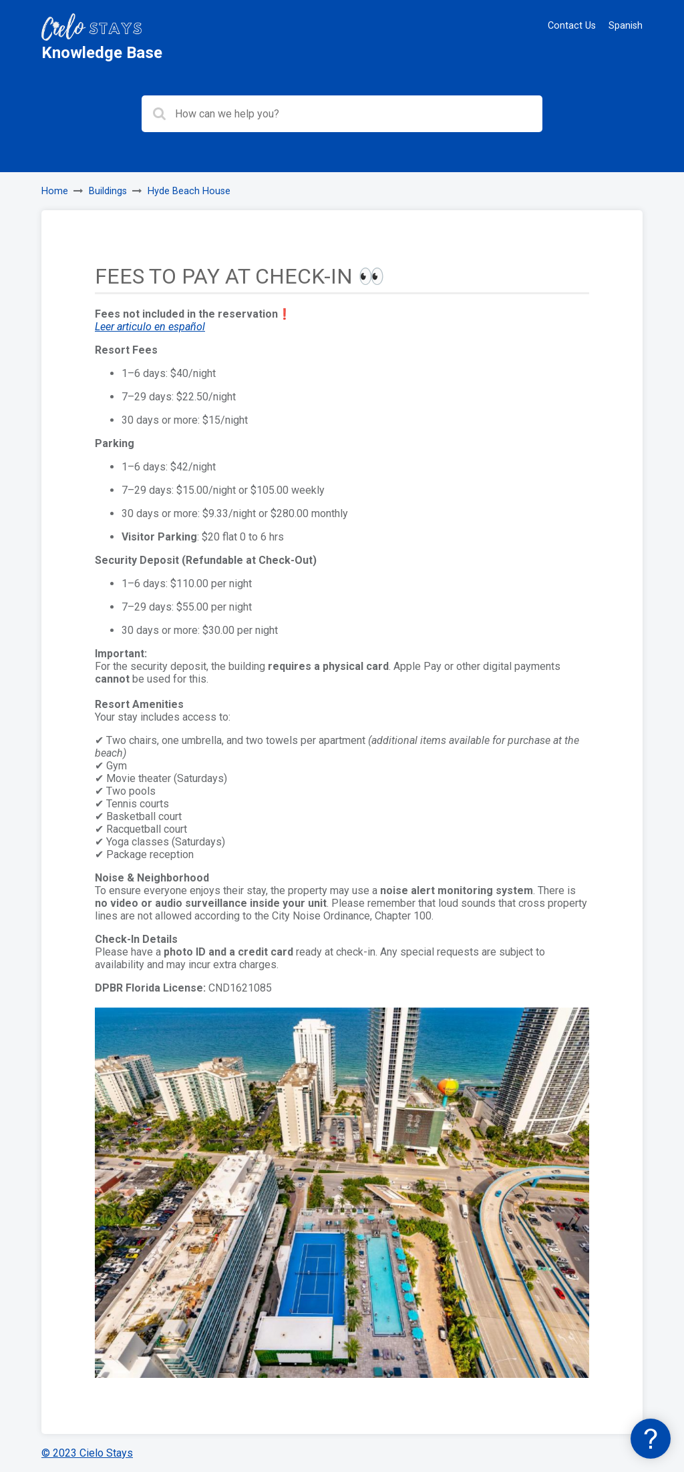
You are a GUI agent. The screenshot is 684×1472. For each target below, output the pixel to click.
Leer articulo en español (150, 326)
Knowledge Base (101, 52)
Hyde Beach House (189, 191)
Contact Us (572, 25)
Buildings (108, 191)
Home (54, 191)
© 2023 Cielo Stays (87, 1453)
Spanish (626, 25)
